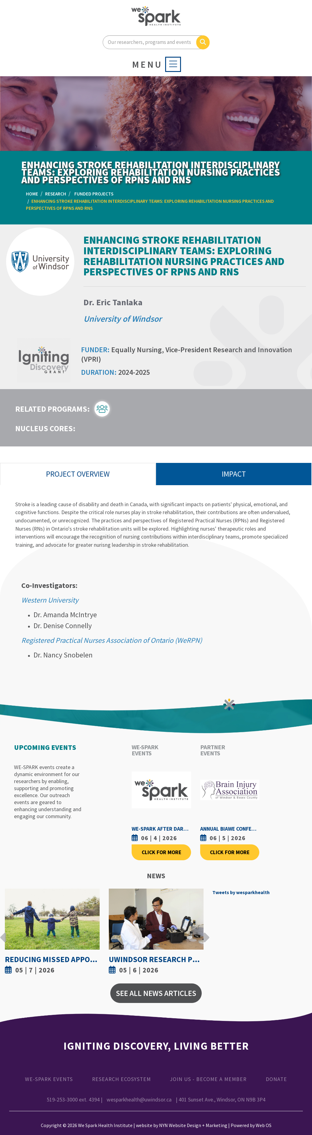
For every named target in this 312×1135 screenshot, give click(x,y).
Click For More (161, 852)
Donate (276, 1079)
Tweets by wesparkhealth (241, 892)
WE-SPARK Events (49, 1079)
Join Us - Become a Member (208, 1079)
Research (55, 194)
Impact (234, 474)
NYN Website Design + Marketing (193, 1125)
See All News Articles (156, 993)
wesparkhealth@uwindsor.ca (139, 1099)
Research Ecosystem (121, 1079)
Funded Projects (93, 194)
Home (32, 194)
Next (205, 933)
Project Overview (78, 474)
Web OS (263, 1125)
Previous (3, 933)
